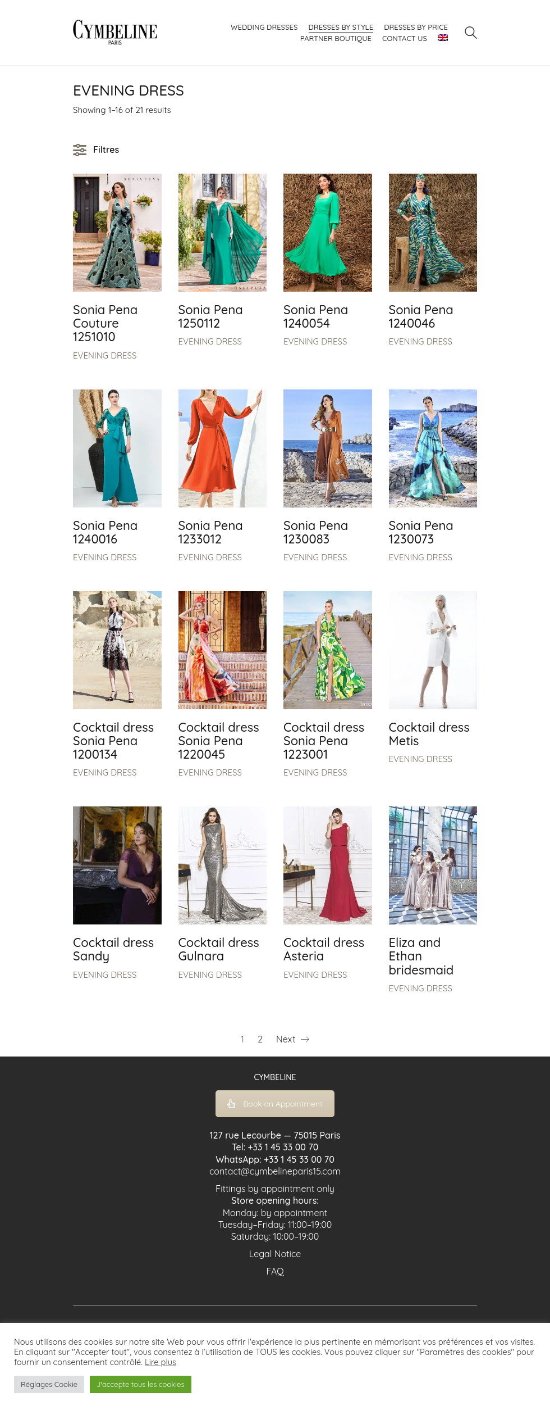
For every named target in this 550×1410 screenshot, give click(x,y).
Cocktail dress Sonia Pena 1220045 (218, 740)
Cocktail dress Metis (429, 733)
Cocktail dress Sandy (113, 949)
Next (292, 1039)
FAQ (274, 1271)
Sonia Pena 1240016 (105, 532)
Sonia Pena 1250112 (210, 316)
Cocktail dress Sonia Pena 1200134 (113, 740)
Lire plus (160, 1362)
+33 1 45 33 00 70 (282, 1147)
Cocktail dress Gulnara (218, 949)
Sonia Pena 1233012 (210, 532)
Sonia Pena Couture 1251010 (105, 323)
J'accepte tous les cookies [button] (140, 1384)
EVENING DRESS (104, 355)
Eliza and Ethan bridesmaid (421, 956)
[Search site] (471, 34)
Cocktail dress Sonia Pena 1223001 (323, 740)
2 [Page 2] (260, 1039)
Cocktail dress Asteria (323, 949)
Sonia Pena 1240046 (421, 316)
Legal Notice (275, 1253)
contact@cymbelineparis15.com (275, 1171)
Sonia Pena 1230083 (315, 532)
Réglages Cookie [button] (49, 1384)
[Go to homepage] (115, 33)
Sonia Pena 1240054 (315, 316)
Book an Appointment (275, 1104)
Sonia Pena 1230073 (421, 532)
